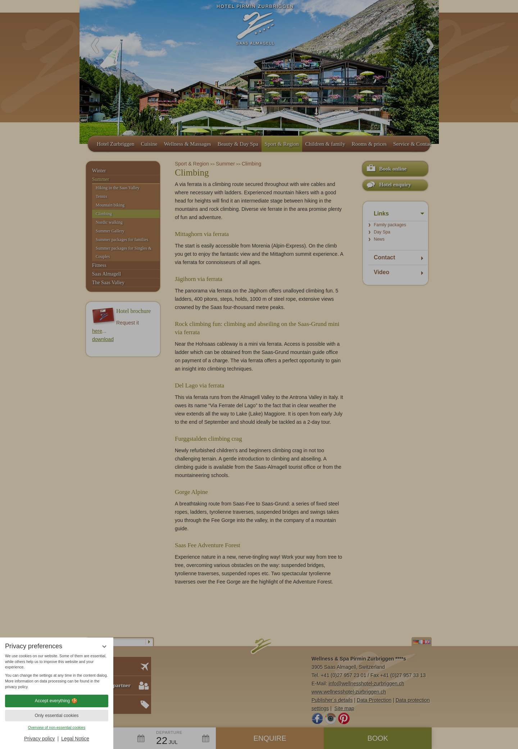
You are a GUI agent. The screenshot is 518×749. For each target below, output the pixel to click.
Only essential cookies (57, 715)
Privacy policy (39, 738)
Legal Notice (75, 738)
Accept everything (56, 701)
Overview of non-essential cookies (56, 727)
